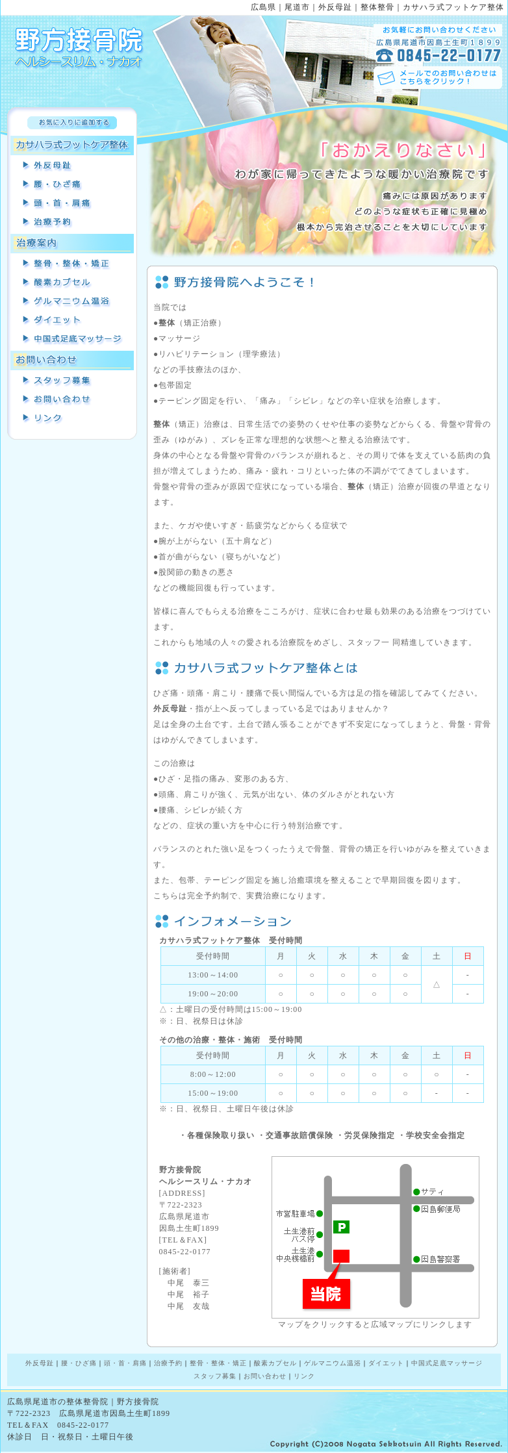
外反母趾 (72, 166)
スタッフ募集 (72, 381)
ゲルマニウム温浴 (72, 302)
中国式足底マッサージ (447, 1363)
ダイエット (386, 1363)
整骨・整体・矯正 (72, 264)
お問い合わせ (72, 400)
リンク (72, 419)
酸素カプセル (72, 283)
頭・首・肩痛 (72, 204)
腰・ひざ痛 (72, 185)
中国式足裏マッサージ (72, 339)
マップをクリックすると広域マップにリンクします (375, 1320)
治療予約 (72, 223)
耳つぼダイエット (72, 321)
